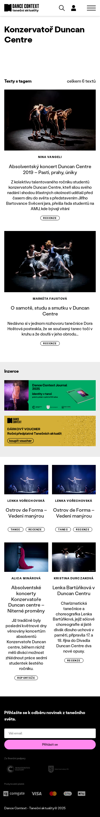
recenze (50, 218)
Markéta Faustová (50, 298)
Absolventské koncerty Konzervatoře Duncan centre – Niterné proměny (26, 599)
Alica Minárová (26, 578)
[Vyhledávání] (62, 8)
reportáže (26, 677)
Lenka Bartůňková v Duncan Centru (74, 590)
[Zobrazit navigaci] (91, 8)
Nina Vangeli (50, 157)
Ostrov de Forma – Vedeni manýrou (26, 513)
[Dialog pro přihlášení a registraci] (73, 8)
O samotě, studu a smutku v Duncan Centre (50, 311)
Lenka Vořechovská (26, 501)
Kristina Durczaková (74, 578)
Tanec (16, 529)
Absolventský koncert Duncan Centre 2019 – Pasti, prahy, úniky (50, 169)
